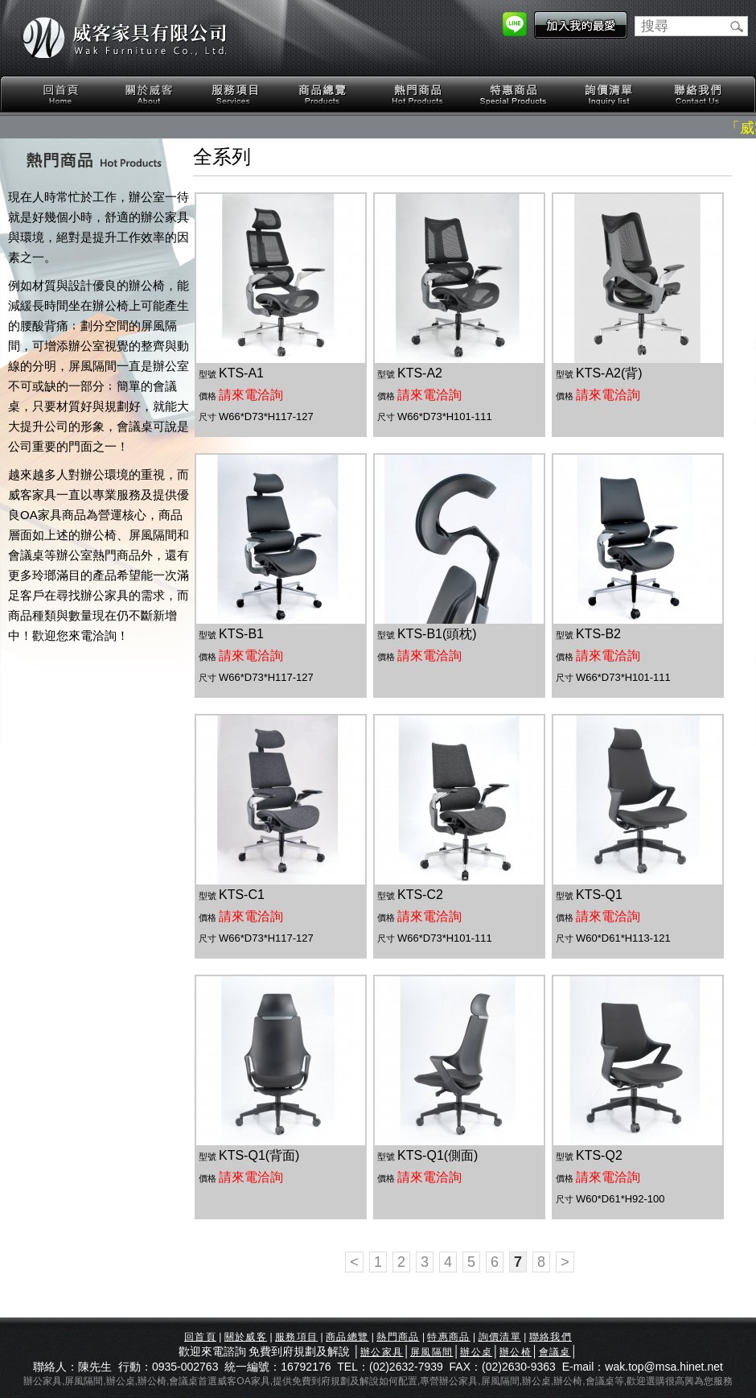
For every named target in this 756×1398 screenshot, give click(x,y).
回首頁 (61, 94)
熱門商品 (418, 94)
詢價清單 (609, 94)
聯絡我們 (697, 94)
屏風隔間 (431, 1352)
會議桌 (555, 1352)
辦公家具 (381, 1352)
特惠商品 (514, 94)
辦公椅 (515, 1352)
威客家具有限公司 (124, 38)
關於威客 (149, 94)
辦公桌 (476, 1352)
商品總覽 (324, 94)
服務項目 (236, 94)
